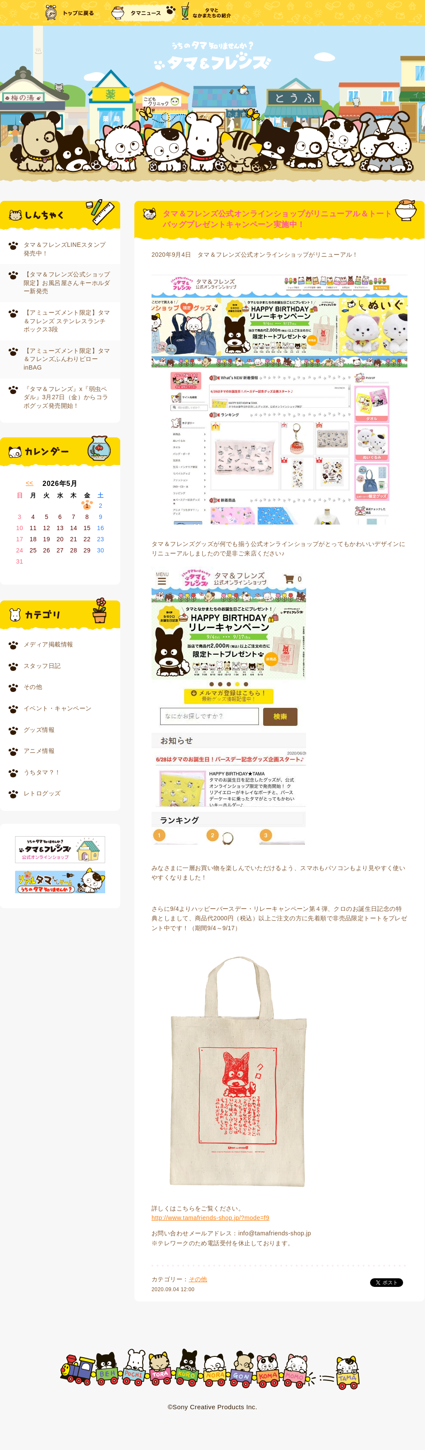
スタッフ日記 (42, 665)
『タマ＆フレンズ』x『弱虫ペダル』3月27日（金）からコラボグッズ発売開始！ (66, 397)
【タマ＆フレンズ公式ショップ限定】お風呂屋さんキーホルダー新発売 (67, 282)
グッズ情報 (39, 729)
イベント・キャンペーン (58, 708)
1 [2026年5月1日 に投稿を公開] (87, 505)
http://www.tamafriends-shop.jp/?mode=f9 (210, 1217)
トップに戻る (70, 13)
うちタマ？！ (42, 772)
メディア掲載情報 (48, 644)
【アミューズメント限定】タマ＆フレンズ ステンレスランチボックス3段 (67, 321)
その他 (33, 686)
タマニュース (143, 13)
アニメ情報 (39, 750)
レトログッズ (42, 793)
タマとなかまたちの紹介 (206, 13)
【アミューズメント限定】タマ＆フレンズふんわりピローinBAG (67, 359)
